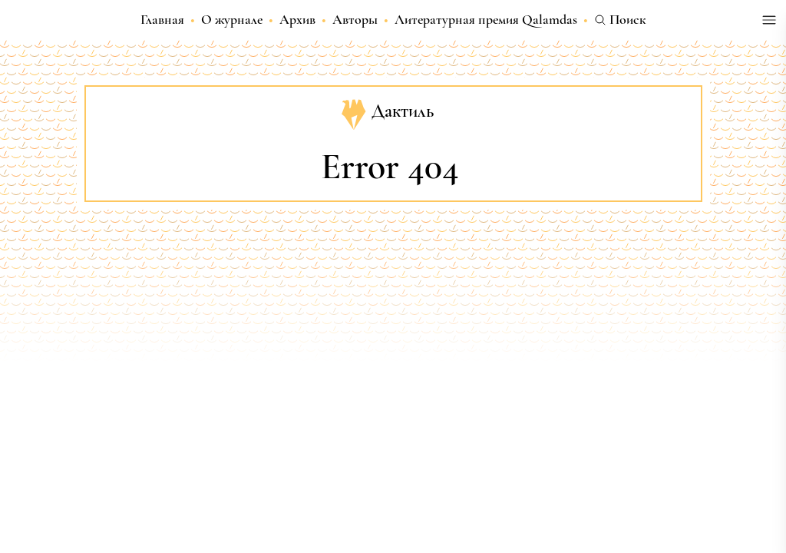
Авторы (355, 19)
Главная (162, 19)
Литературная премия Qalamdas (486, 19)
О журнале (232, 19)
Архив (297, 19)
